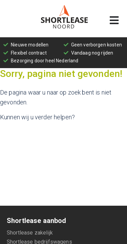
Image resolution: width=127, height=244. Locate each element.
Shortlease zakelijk (30, 232)
